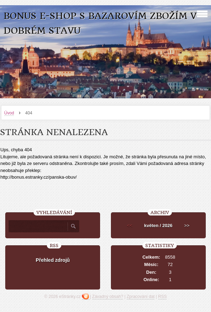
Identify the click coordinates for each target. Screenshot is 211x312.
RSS (162, 296)
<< (129, 225)
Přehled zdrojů (53, 260)
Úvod (9, 113)
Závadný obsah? (107, 296)
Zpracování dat (141, 296)
